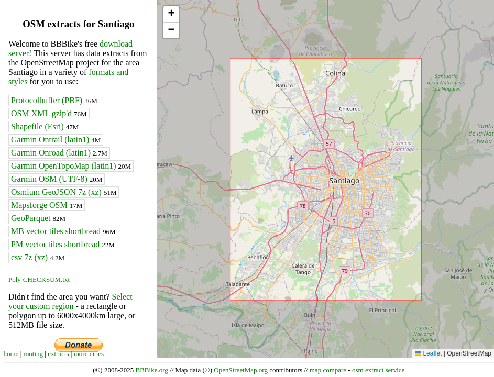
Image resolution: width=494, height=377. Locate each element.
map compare (328, 370)
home (11, 354)
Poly (14, 279)
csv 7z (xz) (37, 257)
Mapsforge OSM (46, 205)
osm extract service (378, 370)
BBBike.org (152, 370)
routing (33, 354)
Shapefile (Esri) (45, 126)
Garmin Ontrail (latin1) (56, 139)
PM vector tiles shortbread (63, 244)
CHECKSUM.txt (46, 279)
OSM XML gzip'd (49, 113)
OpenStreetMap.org (241, 370)
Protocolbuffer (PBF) (54, 100)
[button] (171, 14)
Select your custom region (70, 301)
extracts (58, 354)
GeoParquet (38, 218)
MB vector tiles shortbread (63, 231)
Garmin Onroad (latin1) (59, 152)
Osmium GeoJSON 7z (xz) (63, 191)
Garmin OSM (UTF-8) (56, 178)
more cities (89, 354)
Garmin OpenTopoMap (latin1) (71, 165)
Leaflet (428, 353)
